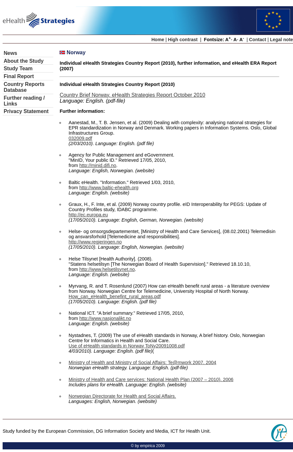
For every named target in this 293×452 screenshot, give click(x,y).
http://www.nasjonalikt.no (105, 318)
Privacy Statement (26, 111)
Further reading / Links (24, 101)
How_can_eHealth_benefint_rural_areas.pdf (115, 296)
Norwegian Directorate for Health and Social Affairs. (122, 396)
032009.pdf (80, 138)
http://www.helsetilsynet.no (107, 269)
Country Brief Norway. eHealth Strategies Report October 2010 (132, 95)
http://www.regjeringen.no (95, 241)
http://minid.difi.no (97, 165)
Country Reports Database (24, 87)
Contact (257, 39)
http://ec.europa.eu (88, 214)
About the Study (23, 61)
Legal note (281, 39)
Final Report (19, 76)
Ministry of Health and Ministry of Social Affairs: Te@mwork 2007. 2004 (142, 362)
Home (157, 39)
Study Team (18, 68)
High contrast (183, 39)
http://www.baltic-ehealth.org (109, 187)
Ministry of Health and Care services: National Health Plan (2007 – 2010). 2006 (151, 379)
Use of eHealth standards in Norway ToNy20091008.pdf (127, 345)
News (10, 53)
